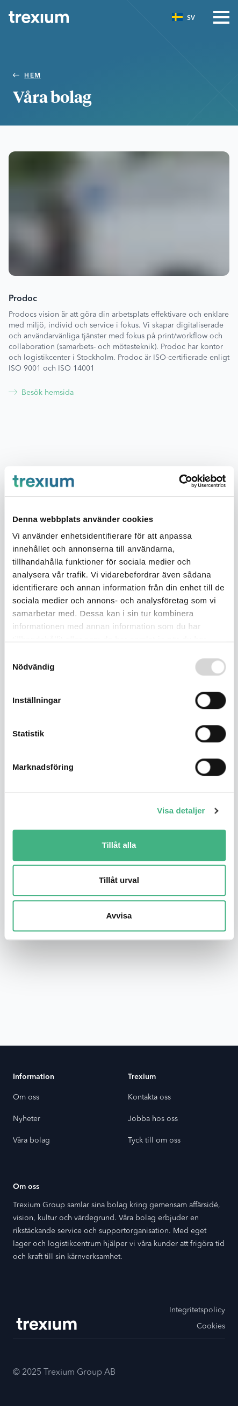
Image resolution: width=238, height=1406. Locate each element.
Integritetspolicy (197, 1310)
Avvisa (119, 915)
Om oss (26, 1097)
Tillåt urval (119, 880)
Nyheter (26, 1119)
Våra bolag (31, 1140)
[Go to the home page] (39, 17)
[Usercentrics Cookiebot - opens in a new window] (179, 481)
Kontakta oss (149, 1097)
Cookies (211, 1326)
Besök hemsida (41, 392)
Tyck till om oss (154, 1140)
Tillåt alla (119, 845)
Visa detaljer (181, 810)
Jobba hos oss (153, 1119)
